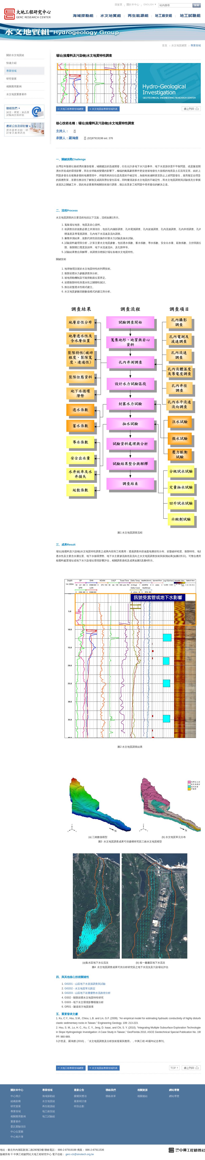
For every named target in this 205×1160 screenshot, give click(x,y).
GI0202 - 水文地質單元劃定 (79, 988)
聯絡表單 (111, 1096)
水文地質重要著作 (16, 94)
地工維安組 (48, 1111)
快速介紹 (11, 63)
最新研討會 (80, 1101)
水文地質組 (48, 1101)
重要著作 (16, 1121)
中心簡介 (16, 1096)
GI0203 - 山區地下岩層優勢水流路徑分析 (87, 992)
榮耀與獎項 (80, 1096)
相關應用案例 (14, 86)
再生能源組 (48, 1106)
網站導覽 (174, 1096)
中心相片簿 (17, 1136)
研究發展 (11, 78)
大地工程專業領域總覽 (71, 109)
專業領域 (11, 70)
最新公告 (79, 1090)
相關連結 (142, 1096)
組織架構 (16, 1101)
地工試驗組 (48, 1116)
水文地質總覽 (179, 45)
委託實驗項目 (18, 1126)
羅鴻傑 (73, 138)
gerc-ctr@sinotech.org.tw (80, 1154)
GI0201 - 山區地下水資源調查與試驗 (84, 983)
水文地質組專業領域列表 (105, 109)
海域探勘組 (48, 1096)
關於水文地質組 (15, 55)
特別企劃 (79, 1106)
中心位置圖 (17, 1131)
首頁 (164, 45)
